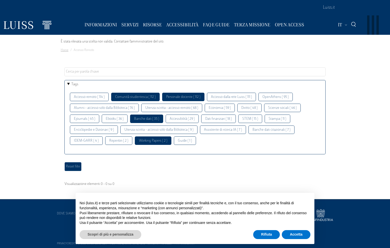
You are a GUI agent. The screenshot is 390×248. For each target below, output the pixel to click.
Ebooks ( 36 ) (115, 119)
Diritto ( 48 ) (249, 108)
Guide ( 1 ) (185, 141)
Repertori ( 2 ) (118, 141)
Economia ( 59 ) (220, 108)
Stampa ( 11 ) (277, 119)
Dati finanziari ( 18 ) (218, 119)
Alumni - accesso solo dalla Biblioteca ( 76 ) (104, 108)
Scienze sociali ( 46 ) (282, 108)
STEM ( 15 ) (250, 119)
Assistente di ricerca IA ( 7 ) (223, 130)
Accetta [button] (296, 234)
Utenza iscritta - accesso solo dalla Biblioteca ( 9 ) (159, 130)
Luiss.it (329, 7)
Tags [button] (74, 84)
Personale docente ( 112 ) (183, 97)
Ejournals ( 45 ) (84, 119)
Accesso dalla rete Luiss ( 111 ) (231, 97)
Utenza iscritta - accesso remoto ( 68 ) (171, 108)
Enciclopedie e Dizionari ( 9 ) (94, 130)
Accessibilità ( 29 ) (182, 119)
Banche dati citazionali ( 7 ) (271, 130)
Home (64, 50)
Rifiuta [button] (266, 234)
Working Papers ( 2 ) (153, 141)
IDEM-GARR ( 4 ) (86, 141)
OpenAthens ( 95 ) (275, 97)
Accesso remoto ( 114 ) (89, 97)
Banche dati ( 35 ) (146, 119)
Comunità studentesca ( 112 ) (135, 97)
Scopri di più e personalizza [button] (110, 234)
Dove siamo (66, 213)
